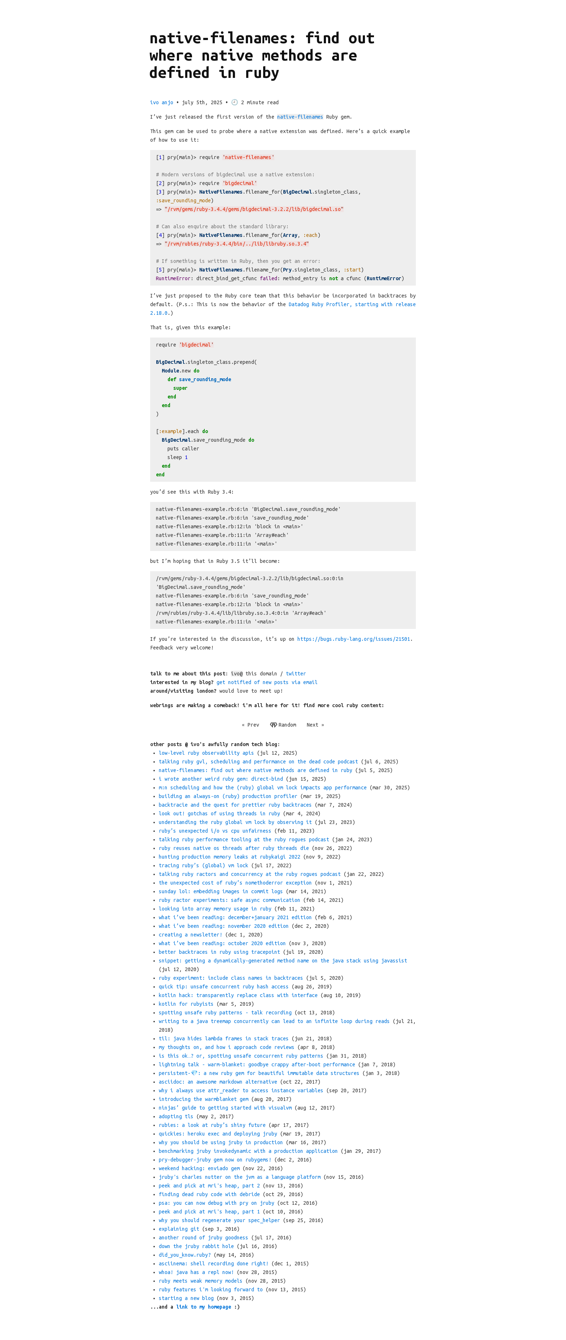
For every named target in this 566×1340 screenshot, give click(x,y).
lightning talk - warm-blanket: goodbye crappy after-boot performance (257, 1064)
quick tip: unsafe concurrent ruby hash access (224, 986)
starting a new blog (186, 1298)
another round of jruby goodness (203, 1237)
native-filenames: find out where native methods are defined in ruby (255, 770)
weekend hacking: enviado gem (199, 1168)
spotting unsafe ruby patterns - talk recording (225, 1012)
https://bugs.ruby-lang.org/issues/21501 (353, 639)
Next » (315, 725)
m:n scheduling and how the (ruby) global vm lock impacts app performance (263, 787)
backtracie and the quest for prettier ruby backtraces (235, 805)
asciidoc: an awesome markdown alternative (218, 1082)
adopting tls (176, 1116)
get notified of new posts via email (267, 682)
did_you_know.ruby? (185, 1255)
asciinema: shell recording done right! (214, 1263)
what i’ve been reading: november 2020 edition (224, 926)
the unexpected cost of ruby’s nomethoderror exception (235, 883)
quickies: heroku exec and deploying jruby (218, 1134)
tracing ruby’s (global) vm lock (203, 865)
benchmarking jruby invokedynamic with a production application (248, 1151)
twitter (296, 673)
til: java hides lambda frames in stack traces (224, 1038)
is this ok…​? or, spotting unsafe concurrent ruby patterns (241, 1056)
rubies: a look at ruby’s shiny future (212, 1125)
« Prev (250, 725)
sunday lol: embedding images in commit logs (221, 891)
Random (283, 725)
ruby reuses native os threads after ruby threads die (234, 848)
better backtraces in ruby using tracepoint (219, 952)
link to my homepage (203, 1307)
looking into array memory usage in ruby (215, 909)
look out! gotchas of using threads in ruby (219, 813)
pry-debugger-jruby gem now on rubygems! (215, 1160)
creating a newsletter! (190, 935)
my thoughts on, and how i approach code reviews (227, 1047)
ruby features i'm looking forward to (211, 1289)
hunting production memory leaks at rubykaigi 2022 (229, 857)
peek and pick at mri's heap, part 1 (209, 1212)
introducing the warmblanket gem (203, 1099)
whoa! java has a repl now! (196, 1272)
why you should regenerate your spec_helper (219, 1220)
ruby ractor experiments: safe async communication (229, 900)
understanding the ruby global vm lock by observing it (235, 822)
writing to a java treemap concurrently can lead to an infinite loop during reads (274, 1021)
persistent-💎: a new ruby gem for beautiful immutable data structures (259, 1073)
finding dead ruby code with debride (209, 1194)
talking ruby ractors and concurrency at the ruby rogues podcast (250, 874)
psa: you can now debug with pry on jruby (216, 1203)
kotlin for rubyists (186, 1004)
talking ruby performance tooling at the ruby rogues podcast (244, 839)
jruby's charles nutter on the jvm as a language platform (240, 1177)
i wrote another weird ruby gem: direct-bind (221, 779)
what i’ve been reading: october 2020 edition (222, 943)
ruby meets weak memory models (201, 1281)
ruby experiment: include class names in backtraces (231, 978)
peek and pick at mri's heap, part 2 (209, 1186)
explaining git (179, 1229)
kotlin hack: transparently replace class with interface (238, 995)
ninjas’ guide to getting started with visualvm (225, 1108)
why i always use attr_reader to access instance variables (241, 1090)
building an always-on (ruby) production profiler (228, 796)
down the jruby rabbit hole (196, 1246)
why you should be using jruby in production (221, 1142)
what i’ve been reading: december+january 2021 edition (235, 917)
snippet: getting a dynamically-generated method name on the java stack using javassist (283, 961)
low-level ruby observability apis (206, 753)
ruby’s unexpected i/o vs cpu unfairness (215, 831)
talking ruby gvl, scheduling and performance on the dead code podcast (258, 761)
